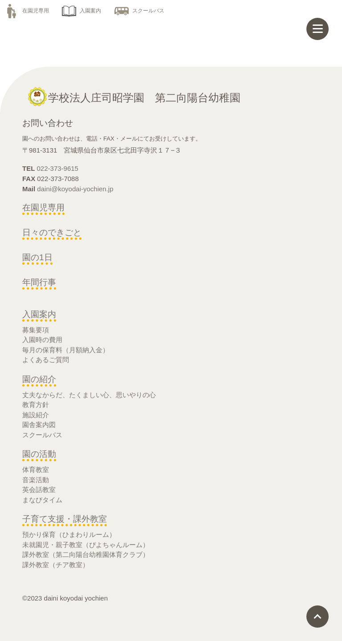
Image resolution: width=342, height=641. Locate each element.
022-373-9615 (57, 168)
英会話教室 (39, 489)
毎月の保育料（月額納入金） (65, 350)
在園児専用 (26, 11)
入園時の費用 (42, 339)
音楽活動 (35, 480)
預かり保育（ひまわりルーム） (69, 534)
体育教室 (35, 469)
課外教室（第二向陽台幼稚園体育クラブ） (85, 554)
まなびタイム (42, 500)
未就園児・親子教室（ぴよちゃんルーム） (85, 544)
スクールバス (139, 11)
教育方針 (35, 404)
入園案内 (81, 11)
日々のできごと (51, 232)
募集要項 (35, 330)
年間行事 (39, 282)
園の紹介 (39, 379)
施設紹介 (35, 415)
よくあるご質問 (45, 359)
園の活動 (39, 454)
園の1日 (37, 257)
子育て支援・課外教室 (64, 519)
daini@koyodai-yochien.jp (75, 189)
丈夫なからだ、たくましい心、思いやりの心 (89, 395)
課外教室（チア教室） (55, 564)
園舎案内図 (39, 424)
